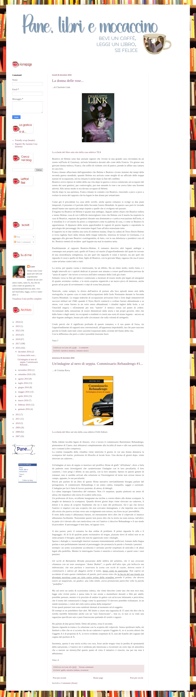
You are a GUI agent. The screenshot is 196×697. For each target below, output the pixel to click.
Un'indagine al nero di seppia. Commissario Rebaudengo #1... (97, 364)
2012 (18, 414)
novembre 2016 (25, 370)
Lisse (32, 266)
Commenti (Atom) (69, 683)
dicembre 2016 (24, 352)
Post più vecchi (136, 678)
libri (20, 476)
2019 (18, 335)
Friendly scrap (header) (25, 140)
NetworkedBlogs (25, 465)
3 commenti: (84, 348)
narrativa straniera (68, 351)
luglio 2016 (23, 383)
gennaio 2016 (24, 409)
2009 (18, 427)
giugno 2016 (23, 387)
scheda (58, 432)
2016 (18, 348)
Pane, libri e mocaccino (23, 470)
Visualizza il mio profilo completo (27, 299)
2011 (18, 419)
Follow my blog (28, 480)
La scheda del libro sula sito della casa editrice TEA (76, 152)
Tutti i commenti (22, 242)
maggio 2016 (24, 392)
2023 (18, 326)
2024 (18, 322)
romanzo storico (82, 351)
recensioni (85, 670)
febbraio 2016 (24, 405)
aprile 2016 (23, 396)
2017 (18, 343)
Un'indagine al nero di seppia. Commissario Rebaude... (28, 362)
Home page (98, 678)
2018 (18, 339)
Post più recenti (59, 678)
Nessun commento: (86, 667)
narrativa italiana (72, 670)
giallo (63, 670)
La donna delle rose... (68, 81)
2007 (18, 436)
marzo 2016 (23, 400)
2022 (18, 330)
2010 (18, 423)
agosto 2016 (23, 379)
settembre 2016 (25, 374)
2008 (18, 432)
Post (17, 237)
